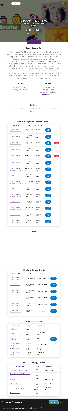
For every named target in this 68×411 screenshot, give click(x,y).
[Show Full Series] (50, 122)
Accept (53, 402)
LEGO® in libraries (15, 136)
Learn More (36, 408)
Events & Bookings (54, 3)
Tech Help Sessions (15, 393)
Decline (62, 402)
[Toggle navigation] (8, 3)
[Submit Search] (19, 3)
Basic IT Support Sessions (17, 388)
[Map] (34, 249)
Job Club (12, 379)
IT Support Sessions (15, 384)
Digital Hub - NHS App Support (18, 370)
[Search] (14, 3)
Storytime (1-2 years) (15, 333)
